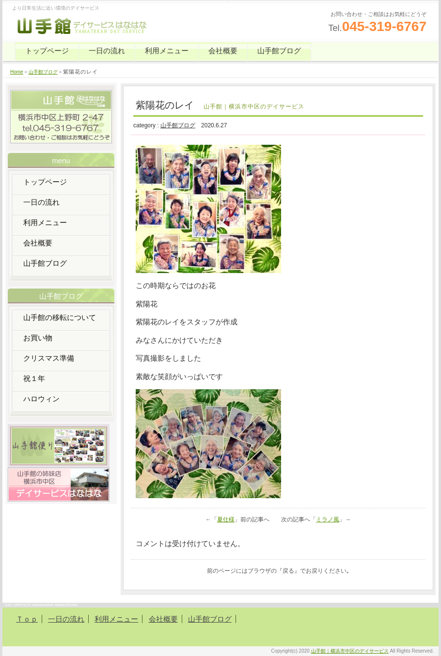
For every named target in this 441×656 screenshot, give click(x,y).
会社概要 (222, 50)
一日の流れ (107, 50)
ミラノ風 (327, 519)
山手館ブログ (279, 50)
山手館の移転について (59, 317)
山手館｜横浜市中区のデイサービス (350, 651)
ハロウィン (41, 399)
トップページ (47, 50)
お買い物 (37, 338)
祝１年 (34, 378)
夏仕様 (226, 519)
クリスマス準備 (48, 358)
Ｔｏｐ (27, 619)
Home (16, 72)
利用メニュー (167, 50)
